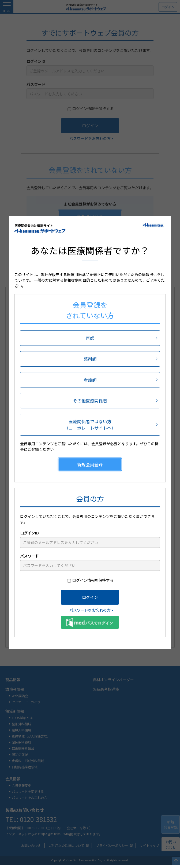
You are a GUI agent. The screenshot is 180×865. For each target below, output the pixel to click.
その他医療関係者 (90, 401)
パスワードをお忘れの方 (90, 610)
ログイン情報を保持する (93, 580)
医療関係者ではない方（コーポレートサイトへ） (90, 424)
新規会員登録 (90, 464)
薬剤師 (90, 359)
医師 (90, 338)
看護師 (90, 380)
